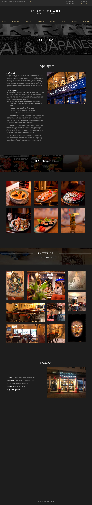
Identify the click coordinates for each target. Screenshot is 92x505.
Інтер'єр (28, 21)
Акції (63, 21)
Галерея (74, 21)
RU (82, 4)
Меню (4, 21)
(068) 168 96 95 (70, 1)
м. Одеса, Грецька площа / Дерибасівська (13, 1)
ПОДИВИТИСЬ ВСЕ (46, 165)
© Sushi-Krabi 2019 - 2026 (46, 501)
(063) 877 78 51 (70, 3)
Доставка (41, 21)
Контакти (86, 21)
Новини (53, 21)
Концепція (16, 21)
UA (86, 4)
